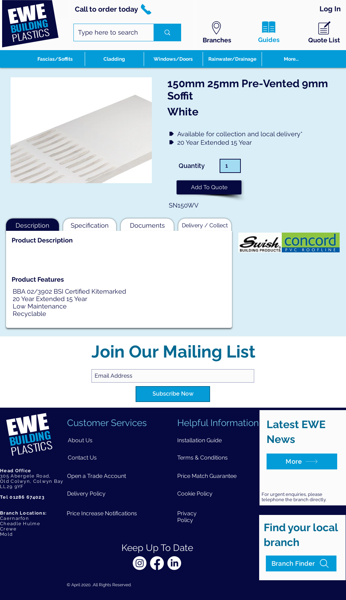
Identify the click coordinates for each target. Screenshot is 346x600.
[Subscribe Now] (173, 394)
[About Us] (80, 440)
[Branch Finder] (301, 563)
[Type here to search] (108, 32)
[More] (302, 461)
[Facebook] (157, 563)
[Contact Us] (82, 458)
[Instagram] (140, 563)
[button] (209, 187)
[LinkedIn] (174, 563)
